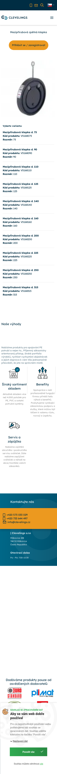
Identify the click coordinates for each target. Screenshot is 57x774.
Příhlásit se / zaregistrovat (28, 45)
